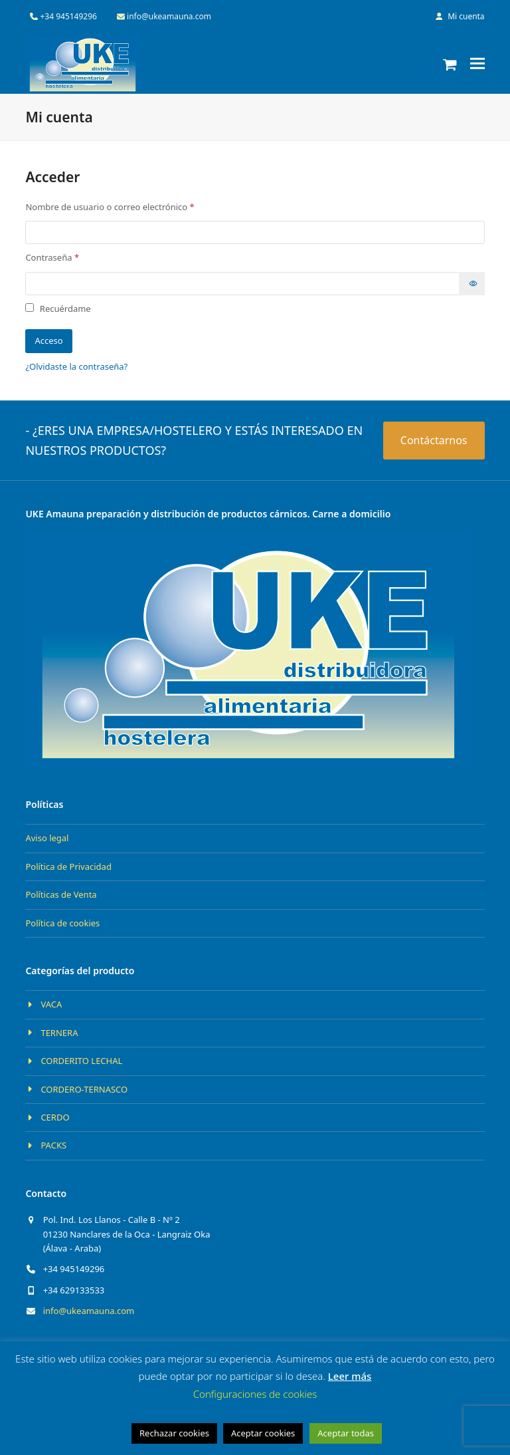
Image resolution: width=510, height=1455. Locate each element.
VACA (51, 1004)
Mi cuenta (466, 16)
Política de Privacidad (68, 866)
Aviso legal (46, 838)
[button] (450, 64)
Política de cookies (62, 923)
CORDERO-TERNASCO (84, 1089)
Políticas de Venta (60, 894)
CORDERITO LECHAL (81, 1061)
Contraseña (74, 257)
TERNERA (59, 1033)
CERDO (55, 1117)
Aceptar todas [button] (345, 1433)
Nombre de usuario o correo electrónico (132, 206)
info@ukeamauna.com (89, 1311)
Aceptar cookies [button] (263, 1433)
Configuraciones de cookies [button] (255, 1393)
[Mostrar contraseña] (472, 283)
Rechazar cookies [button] (174, 1433)
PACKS (53, 1145)
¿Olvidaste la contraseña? (76, 366)
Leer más (350, 1376)
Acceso (48, 340)
